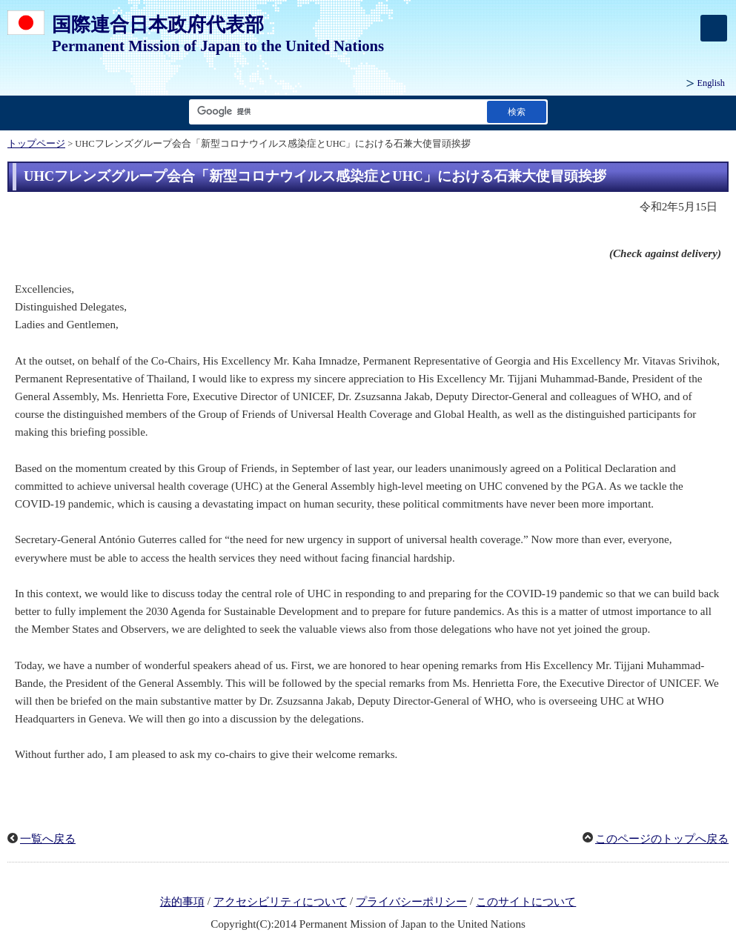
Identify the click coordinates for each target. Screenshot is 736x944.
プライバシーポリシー (411, 902)
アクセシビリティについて (280, 902)
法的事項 (182, 902)
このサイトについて (526, 902)
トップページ (36, 144)
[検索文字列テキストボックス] (335, 111)
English (711, 83)
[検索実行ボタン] (516, 111)
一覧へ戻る (48, 839)
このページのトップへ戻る (662, 839)
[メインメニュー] (713, 28)
